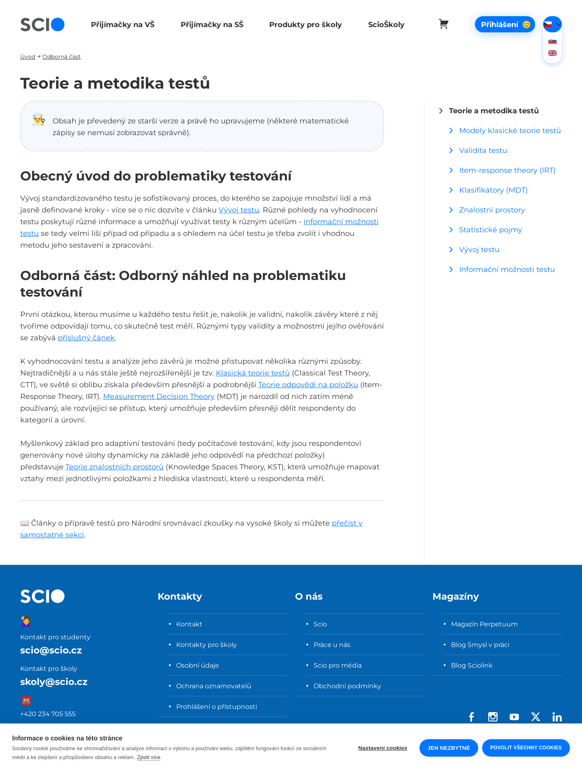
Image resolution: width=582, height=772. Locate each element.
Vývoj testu (239, 210)
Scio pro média (338, 665)
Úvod (27, 56)
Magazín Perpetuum (484, 624)
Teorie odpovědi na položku (308, 384)
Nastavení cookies (382, 748)
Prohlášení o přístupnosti (216, 706)
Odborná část (61, 56)
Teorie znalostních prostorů (114, 466)
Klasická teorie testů (253, 373)
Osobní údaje (197, 665)
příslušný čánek (86, 337)
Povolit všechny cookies (526, 748)
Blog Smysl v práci (480, 644)
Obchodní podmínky (347, 685)
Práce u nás (332, 644)
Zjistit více (148, 757)
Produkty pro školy (302, 24)
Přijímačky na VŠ (121, 24)
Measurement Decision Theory (159, 396)
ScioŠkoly (381, 24)
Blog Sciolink (472, 665)
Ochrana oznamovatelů (213, 685)
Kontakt (189, 624)
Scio (320, 624)
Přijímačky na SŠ (209, 24)
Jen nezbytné (449, 748)
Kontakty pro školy (206, 644)
